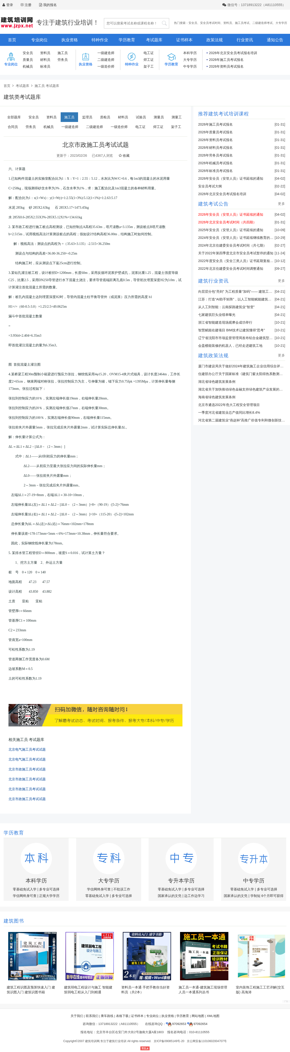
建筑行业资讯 (213, 281)
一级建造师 (105, 53)
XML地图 (213, 1016)
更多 (281, 204)
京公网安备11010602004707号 (207, 1041)
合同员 (13, 127)
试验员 (141, 117)
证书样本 (184, 40)
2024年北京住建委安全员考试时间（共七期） (232, 245)
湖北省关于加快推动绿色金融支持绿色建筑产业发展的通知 (242, 389)
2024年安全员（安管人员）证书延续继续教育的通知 (237, 238)
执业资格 (69, 40)
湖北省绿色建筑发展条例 (216, 382)
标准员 (45, 66)
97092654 (197, 1024)
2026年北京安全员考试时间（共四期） (227, 222)
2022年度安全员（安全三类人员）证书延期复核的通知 (239, 261)
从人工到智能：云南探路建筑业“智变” (226, 307)
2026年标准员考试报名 (215, 171)
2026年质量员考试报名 (215, 132)
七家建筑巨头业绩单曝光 (216, 315)
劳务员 (63, 60)
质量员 (28, 60)
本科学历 (190, 53)
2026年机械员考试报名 (215, 163)
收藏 (124, 155)
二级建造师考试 (262, 23)
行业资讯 (245, 40)
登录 (9, 5)
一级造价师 (105, 66)
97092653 (176, 1024)
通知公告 (275, 40)
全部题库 (14, 117)
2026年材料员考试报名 (215, 147)
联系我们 (92, 1016)
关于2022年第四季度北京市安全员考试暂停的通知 (235, 253)
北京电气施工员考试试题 (27, 749)
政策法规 (214, 40)
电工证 (149, 53)
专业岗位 (39, 40)
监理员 (87, 117)
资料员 (227, 23)
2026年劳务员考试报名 (215, 155)
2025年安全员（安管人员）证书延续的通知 (230, 230)
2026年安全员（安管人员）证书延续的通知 (230, 178)
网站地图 (198, 1016)
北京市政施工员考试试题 (27, 769)
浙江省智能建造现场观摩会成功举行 (225, 322)
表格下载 (122, 1016)
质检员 (105, 117)
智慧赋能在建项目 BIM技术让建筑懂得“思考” (231, 330)
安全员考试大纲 (210, 186)
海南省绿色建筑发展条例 (216, 397)
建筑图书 (14, 921)
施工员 (63, 53)
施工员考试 (242, 23)
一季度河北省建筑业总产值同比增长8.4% (229, 412)
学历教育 (127, 40)
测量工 (177, 117)
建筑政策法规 (213, 355)
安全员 (192, 23)
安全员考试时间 (210, 23)
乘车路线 (107, 1016)
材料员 (45, 60)
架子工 (149, 66)
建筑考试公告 (213, 204)
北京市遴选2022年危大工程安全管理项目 (229, 405)
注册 (28, 5)
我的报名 (48, 5)
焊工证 (149, 60)
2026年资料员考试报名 (226, 66)
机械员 (28, 66)
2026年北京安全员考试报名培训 (233, 53)
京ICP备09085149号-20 (169, 1041)
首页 (12, 40)
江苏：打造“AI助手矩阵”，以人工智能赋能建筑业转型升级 (241, 299)
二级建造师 (105, 60)
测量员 (159, 117)
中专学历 (190, 66)
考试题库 (154, 40)
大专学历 (281, 23)
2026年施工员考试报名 (226, 60)
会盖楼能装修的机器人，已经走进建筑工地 (230, 346)
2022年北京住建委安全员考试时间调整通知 (230, 268)
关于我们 (77, 1016)
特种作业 (100, 40)
